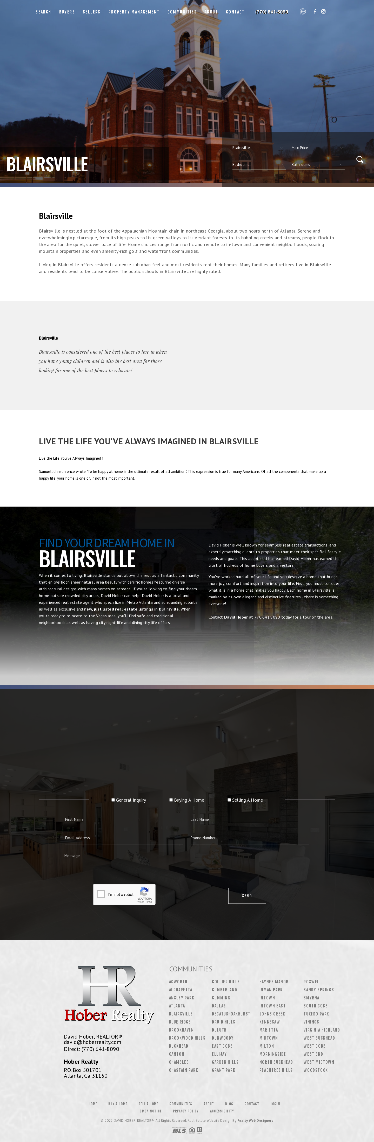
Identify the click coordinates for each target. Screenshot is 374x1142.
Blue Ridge (180, 1022)
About (211, 12)
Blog (229, 1104)
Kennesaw (269, 1022)
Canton (177, 1054)
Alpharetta (180, 989)
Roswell (313, 981)
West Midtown (319, 1062)
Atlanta (177, 1005)
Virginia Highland (322, 1030)
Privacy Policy (186, 1111)
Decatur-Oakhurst (231, 1014)
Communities (182, 12)
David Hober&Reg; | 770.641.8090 (273, 12)
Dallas (219, 1005)
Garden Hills (225, 1062)
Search (43, 12)
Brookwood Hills (187, 1038)
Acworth (178, 981)
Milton (266, 1046)
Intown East (272, 1005)
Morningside (272, 1054)
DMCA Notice (151, 1111)
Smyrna (311, 997)
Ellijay (219, 1054)
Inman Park (271, 989)
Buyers (67, 12)
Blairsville (181, 1014)
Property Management (134, 12)
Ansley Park (182, 997)
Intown (267, 997)
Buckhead (179, 1046)
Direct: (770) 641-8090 (91, 1049)
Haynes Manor (274, 981)
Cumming (221, 997)
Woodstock (316, 1070)
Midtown (268, 1038)
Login (275, 1104)
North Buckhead (276, 1062)
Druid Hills (224, 1022)
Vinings (311, 1022)
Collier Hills (226, 981)
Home (93, 1104)
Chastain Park (183, 1070)
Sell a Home (148, 1104)
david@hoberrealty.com (92, 1042)
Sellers (92, 12)
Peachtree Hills (276, 1070)
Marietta (268, 1030)
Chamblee (179, 1062)
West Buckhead (319, 1038)
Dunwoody (223, 1038)
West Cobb (315, 1046)
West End (313, 1054)
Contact (235, 12)
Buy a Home (117, 1104)
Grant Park (223, 1070)
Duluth (219, 1030)
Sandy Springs (319, 989)
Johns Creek (272, 1014)
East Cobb (222, 1046)
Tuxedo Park (316, 1014)
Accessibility (222, 1111)
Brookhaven (181, 1030)
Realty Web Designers (255, 1120)
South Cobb (316, 1005)
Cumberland (224, 989)
